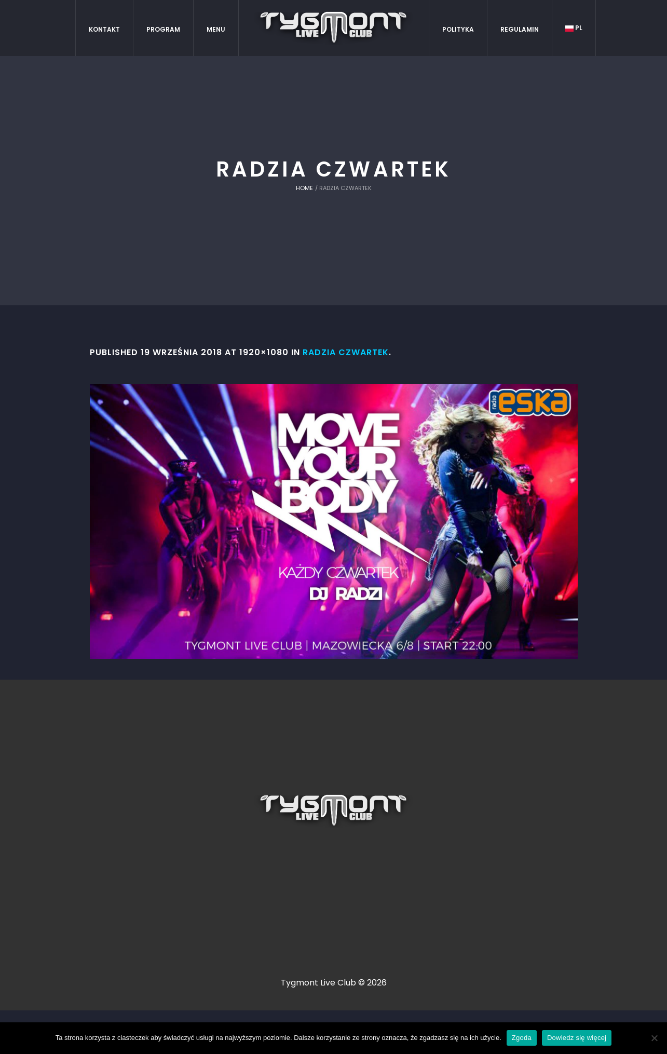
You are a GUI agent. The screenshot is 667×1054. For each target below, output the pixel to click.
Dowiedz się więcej (576, 1038)
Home (304, 188)
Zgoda (522, 1038)
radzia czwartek (346, 352)
